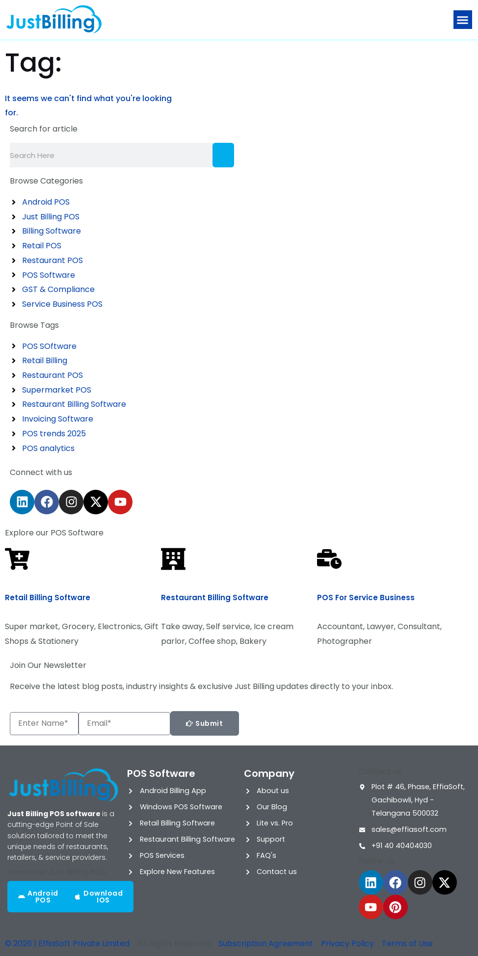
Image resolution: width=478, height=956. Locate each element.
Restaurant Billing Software (214, 597)
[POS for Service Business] (329, 559)
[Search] (223, 155)
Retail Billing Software (47, 597)
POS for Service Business (366, 597)
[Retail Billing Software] (17, 559)
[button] (462, 19)
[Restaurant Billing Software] (173, 559)
